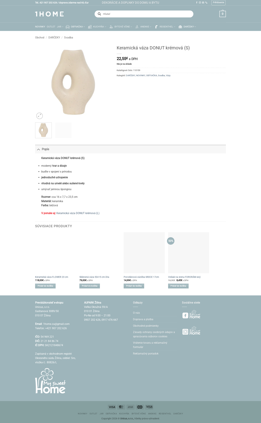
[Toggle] (38, 149)
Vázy (168, 75)
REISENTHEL (164, 26)
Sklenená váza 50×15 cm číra (94, 277)
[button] (218, 2)
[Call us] (206, 2)
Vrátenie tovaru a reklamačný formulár (150, 345)
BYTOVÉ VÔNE (120, 26)
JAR (60, 26)
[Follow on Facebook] (197, 2)
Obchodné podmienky (146, 325)
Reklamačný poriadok (145, 353)
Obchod (39, 37)
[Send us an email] (203, 2)
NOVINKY (40, 26)
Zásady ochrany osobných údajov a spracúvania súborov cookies (154, 334)
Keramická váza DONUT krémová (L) (78, 213)
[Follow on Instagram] (200, 2)
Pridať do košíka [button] (45, 286)
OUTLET (51, 26)
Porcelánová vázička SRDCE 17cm (141, 277)
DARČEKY (187, 26)
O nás (136, 312)
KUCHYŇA (96, 26)
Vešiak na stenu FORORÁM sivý (184, 277)
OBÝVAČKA (75, 26)
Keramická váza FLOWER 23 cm (51, 277)
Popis (42, 149)
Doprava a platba (143, 319)
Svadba (68, 37)
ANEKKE (142, 26)
